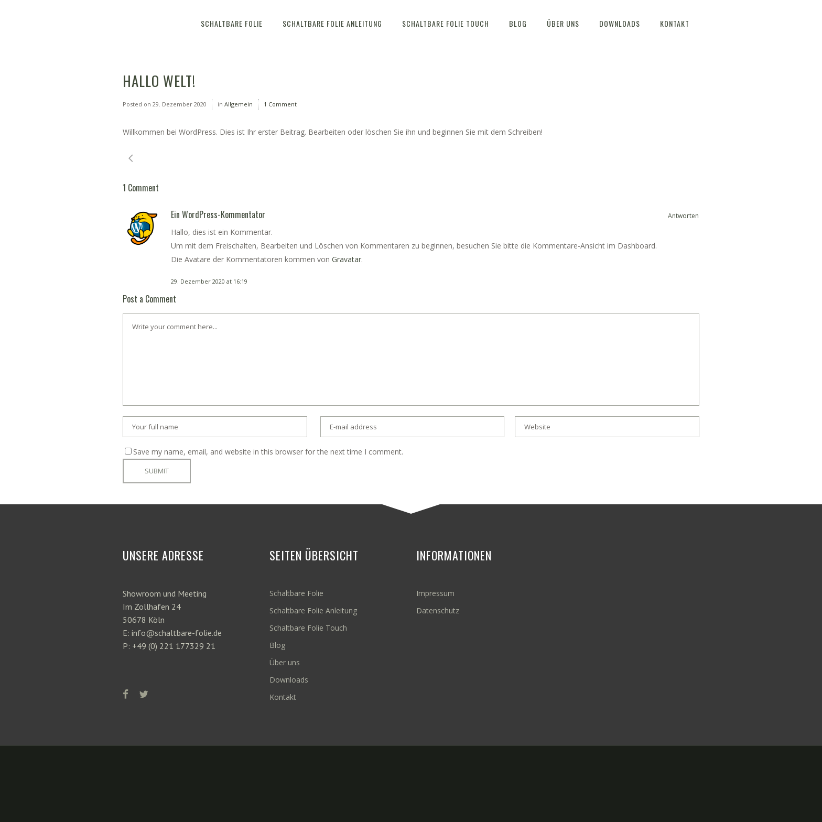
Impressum (435, 593)
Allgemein (238, 104)
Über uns (284, 662)
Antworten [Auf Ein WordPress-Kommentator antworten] (683, 215)
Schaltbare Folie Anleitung (313, 610)
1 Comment (280, 104)
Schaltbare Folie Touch (308, 628)
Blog (277, 645)
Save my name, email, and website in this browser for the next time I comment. (268, 452)
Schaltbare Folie (296, 593)
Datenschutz (437, 610)
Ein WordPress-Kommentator (218, 214)
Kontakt (282, 697)
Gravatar (346, 259)
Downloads (288, 680)
